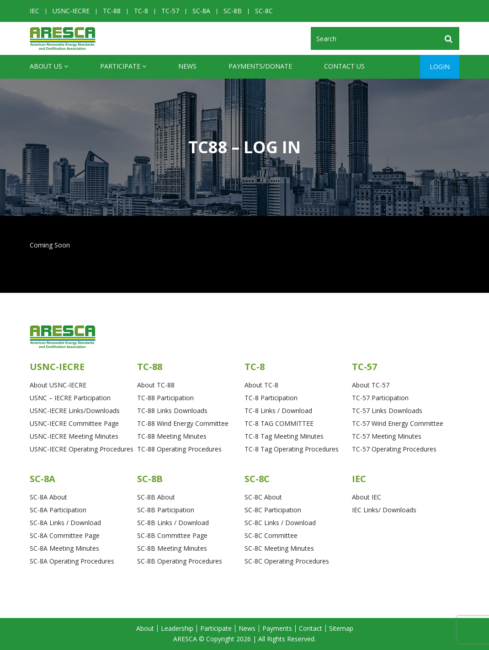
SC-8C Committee (271, 535)
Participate (123, 66)
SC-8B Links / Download (173, 522)
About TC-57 (370, 385)
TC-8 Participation (271, 397)
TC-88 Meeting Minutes (172, 436)
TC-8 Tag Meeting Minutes (284, 436)
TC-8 (141, 10)
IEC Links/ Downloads (384, 509)
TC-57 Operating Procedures (394, 449)
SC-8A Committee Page (65, 535)
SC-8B (232, 10)
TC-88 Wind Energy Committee (183, 423)
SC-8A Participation (58, 509)
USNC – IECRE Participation (70, 397)
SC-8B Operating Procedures (179, 561)
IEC (34, 10)
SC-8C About (263, 497)
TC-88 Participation (165, 397)
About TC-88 (156, 385)
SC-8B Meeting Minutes (172, 548)
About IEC (366, 497)
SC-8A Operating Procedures (72, 561)
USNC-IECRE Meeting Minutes (74, 436)
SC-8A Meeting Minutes (64, 548)
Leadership (177, 628)
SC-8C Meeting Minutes (279, 548)
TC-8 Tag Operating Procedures (291, 449)
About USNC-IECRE (58, 385)
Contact (310, 628)
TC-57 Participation (380, 397)
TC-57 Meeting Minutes (386, 436)
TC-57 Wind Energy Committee (397, 423)
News (187, 66)
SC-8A (201, 10)
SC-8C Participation (272, 509)
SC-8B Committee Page (172, 535)
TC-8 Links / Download (278, 410)
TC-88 (112, 10)
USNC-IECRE (71, 10)
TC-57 (170, 10)
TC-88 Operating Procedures (179, 449)
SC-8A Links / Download (65, 522)
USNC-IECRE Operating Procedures (81, 449)
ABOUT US (49, 66)
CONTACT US (344, 66)
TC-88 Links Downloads (172, 410)
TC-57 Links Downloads (387, 410)
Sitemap (341, 628)
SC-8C (264, 10)
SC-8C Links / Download (280, 522)
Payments (277, 628)
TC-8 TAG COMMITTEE (279, 423)
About (145, 628)
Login (440, 66)
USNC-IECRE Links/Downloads (75, 410)
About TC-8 (261, 385)
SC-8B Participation (165, 509)
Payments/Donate (260, 66)
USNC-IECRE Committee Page (74, 423)
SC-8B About (156, 497)
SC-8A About (48, 497)
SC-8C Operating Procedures (286, 561)
